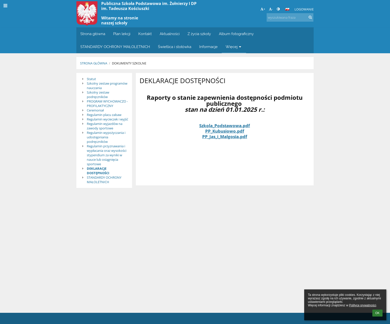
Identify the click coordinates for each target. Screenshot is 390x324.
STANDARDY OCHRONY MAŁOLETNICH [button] (115, 47)
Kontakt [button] (145, 34)
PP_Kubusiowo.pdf (224, 131)
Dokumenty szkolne (129, 63)
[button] (287, 9)
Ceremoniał (95, 110)
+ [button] (262, 9)
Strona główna (93, 63)
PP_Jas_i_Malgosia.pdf (224, 136)
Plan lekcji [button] (121, 34)
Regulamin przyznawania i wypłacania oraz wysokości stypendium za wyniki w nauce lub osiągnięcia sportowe (106, 155)
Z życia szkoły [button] (199, 34)
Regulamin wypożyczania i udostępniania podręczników (106, 137)
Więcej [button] (234, 47)
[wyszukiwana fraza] (290, 17)
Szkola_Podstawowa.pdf (224, 125)
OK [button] (377, 313)
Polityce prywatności (362, 305)
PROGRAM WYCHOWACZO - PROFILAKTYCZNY (107, 103)
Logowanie (304, 9)
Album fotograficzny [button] (236, 34)
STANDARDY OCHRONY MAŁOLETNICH (104, 179)
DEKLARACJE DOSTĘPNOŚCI (98, 170)
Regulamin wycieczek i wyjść (107, 119)
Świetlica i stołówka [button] (174, 47)
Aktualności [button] (170, 34)
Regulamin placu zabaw (104, 114)
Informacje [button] (208, 47)
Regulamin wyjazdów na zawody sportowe (104, 125)
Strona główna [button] (92, 34)
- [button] (271, 9)
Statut (91, 79)
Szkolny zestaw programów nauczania (107, 85)
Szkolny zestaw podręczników (98, 94)
